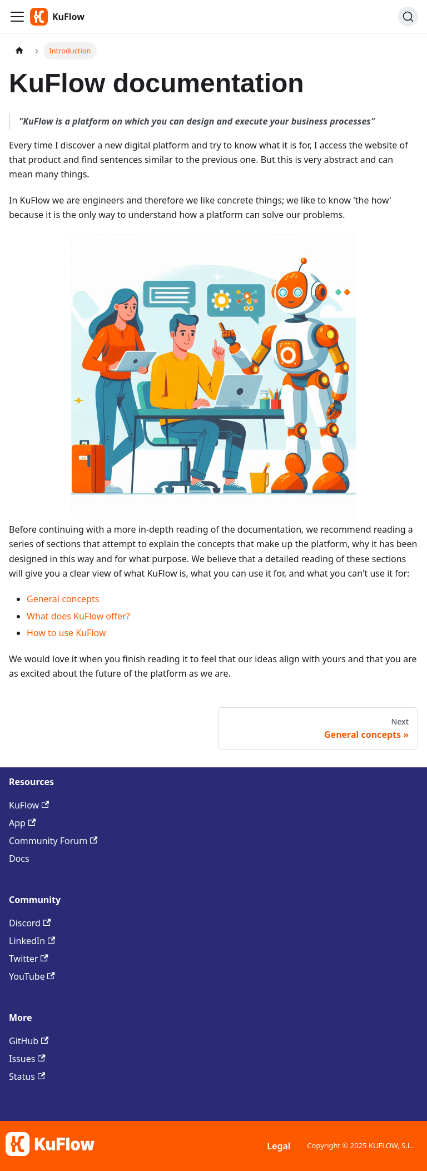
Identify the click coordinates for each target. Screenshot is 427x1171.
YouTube (32, 976)
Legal (278, 1146)
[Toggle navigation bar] (17, 16)
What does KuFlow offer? (78, 616)
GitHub (28, 1041)
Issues (27, 1059)
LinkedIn (32, 941)
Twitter (28, 958)
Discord (30, 923)
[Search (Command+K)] (408, 17)
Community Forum (53, 841)
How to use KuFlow (66, 633)
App (22, 823)
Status (27, 1076)
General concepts (63, 599)
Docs (19, 858)
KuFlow (29, 805)
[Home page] (19, 50)
